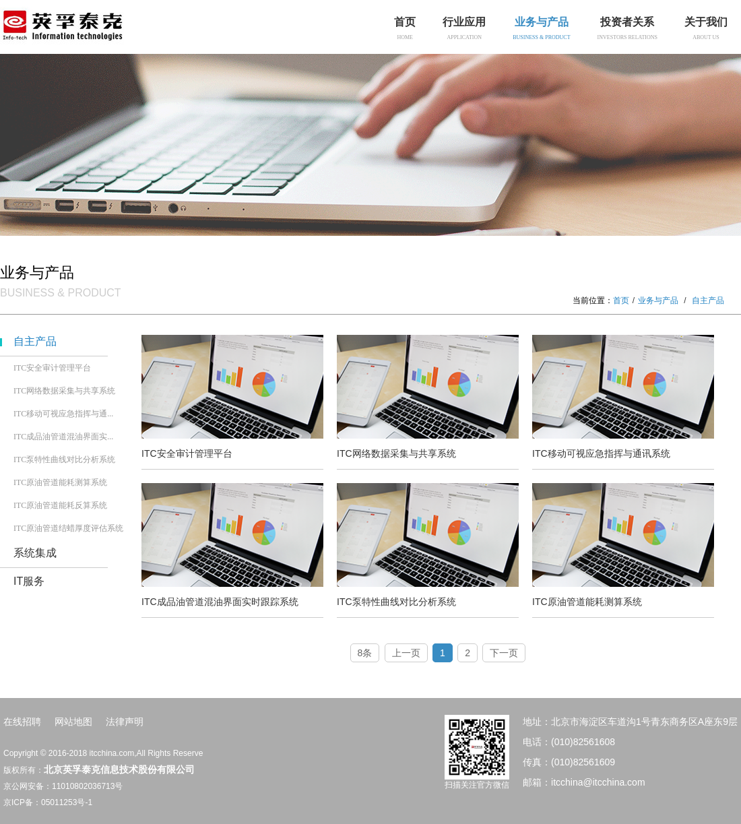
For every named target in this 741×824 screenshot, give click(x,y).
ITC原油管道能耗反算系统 (60, 505)
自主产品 (35, 341)
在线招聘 (22, 721)
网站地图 (73, 721)
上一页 (406, 652)
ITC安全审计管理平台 (52, 368)
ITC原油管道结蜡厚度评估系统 (68, 528)
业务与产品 (658, 300)
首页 (621, 300)
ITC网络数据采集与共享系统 (64, 390)
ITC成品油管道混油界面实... (63, 436)
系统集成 (35, 553)
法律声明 (124, 721)
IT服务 (28, 581)
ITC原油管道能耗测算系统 (60, 482)
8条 (365, 652)
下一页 (504, 652)
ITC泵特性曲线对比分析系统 (64, 459)
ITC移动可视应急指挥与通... (63, 413)
